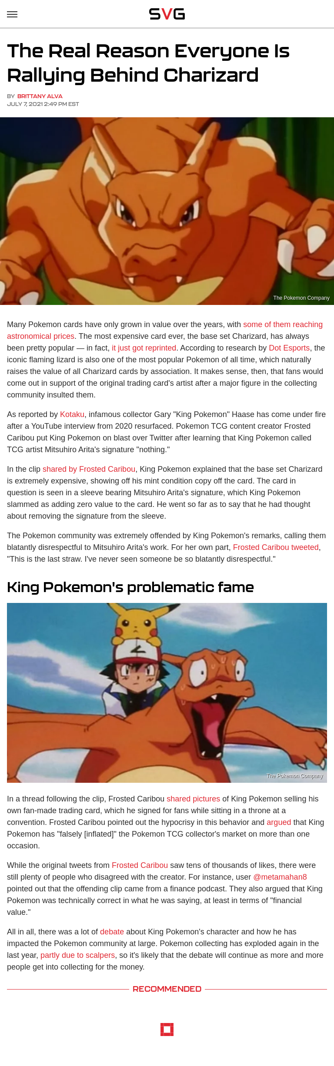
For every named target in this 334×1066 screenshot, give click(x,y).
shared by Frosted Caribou (89, 469)
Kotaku (72, 414)
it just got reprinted (144, 348)
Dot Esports (289, 348)
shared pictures (193, 799)
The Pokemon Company (302, 298)
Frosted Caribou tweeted (276, 547)
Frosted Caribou (140, 865)
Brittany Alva (40, 96)
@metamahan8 (280, 877)
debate (112, 931)
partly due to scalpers (77, 955)
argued (279, 822)
